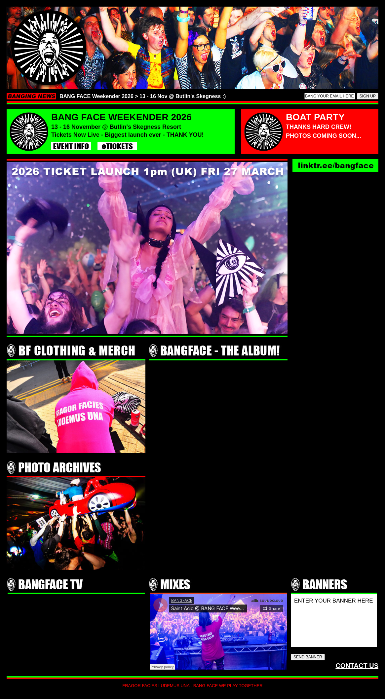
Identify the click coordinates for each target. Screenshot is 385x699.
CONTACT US (356, 665)
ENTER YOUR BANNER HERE (334, 620)
